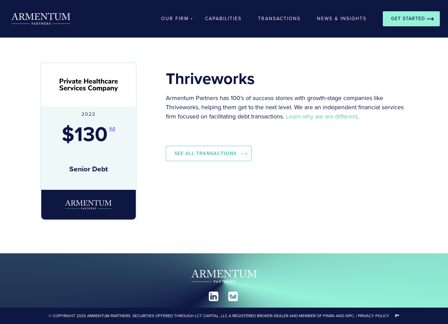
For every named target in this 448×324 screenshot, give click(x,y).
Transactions (279, 18)
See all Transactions (205, 153)
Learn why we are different (321, 116)
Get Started (408, 18)
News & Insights (341, 18)
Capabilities (223, 18)
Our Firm (175, 18)
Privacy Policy (373, 316)
